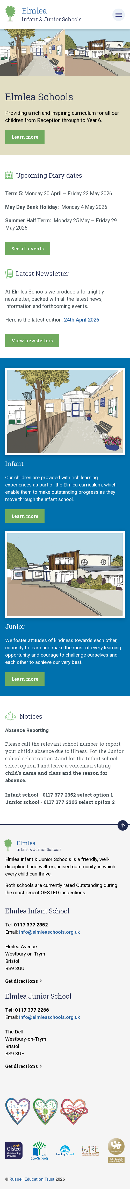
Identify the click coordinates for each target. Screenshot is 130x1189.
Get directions (23, 981)
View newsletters (32, 340)
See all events (27, 248)
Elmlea (52, 14)
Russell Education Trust (32, 1179)
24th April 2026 (81, 320)
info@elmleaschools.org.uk (49, 932)
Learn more (24, 137)
